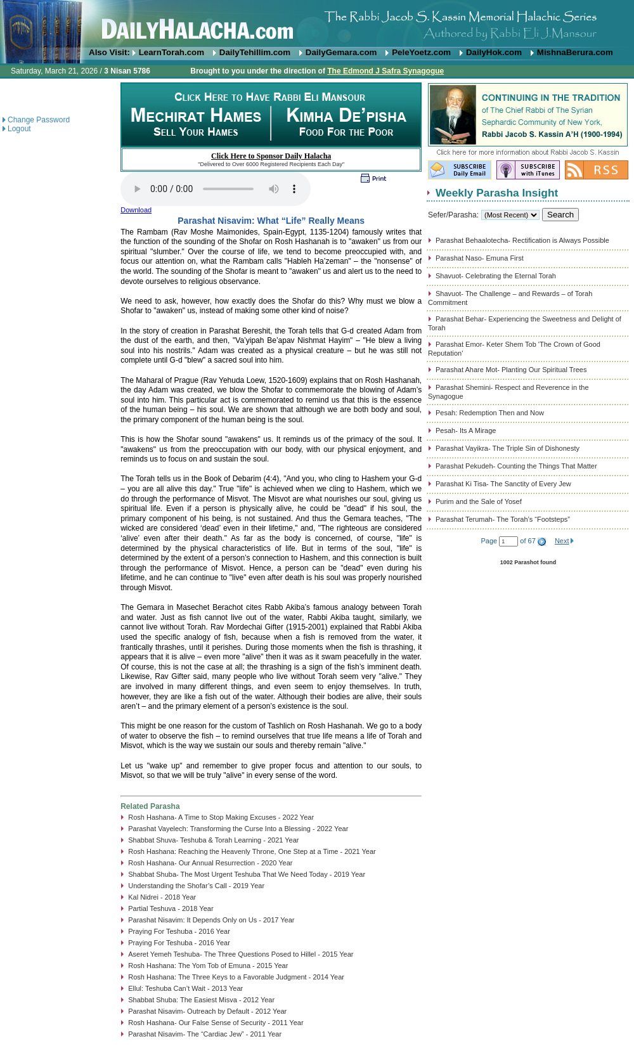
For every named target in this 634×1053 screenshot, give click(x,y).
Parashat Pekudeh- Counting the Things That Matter (516, 466)
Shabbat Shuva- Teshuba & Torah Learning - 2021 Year (213, 840)
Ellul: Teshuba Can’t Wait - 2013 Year (185, 988)
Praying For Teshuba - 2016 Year (179, 931)
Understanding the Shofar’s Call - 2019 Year (196, 885)
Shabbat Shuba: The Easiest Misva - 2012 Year (201, 1000)
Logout (19, 128)
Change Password (39, 119)
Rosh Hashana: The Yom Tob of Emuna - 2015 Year (208, 965)
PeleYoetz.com (421, 52)
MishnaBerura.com (575, 52)
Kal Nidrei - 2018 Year (162, 897)
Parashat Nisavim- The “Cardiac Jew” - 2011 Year (204, 1034)
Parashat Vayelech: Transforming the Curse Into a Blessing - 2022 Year (238, 828)
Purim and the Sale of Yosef (479, 501)
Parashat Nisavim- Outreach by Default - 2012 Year (207, 1011)
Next (562, 541)
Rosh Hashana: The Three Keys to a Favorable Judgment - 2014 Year (236, 977)
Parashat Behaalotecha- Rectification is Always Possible (522, 240)
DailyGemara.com (341, 52)
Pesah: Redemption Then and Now (490, 413)
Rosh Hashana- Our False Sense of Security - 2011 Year (215, 1022)
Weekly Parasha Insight (497, 192)
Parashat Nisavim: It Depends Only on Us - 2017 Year (211, 920)
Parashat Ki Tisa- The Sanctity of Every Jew (503, 484)
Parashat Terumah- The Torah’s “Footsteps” (503, 519)
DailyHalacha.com (317, 24)
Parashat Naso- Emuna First (480, 258)
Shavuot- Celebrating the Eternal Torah (496, 276)
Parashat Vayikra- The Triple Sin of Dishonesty (507, 448)
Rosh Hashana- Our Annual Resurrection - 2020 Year (210, 863)
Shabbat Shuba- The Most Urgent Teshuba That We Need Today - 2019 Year (246, 874)
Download (136, 210)
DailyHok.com (494, 52)
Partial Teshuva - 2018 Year (170, 908)
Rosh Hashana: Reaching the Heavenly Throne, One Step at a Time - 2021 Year (252, 851)
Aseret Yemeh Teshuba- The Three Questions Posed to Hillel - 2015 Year (240, 954)
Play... (215, 189)
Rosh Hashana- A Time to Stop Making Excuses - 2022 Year (221, 817)
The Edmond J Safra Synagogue (385, 71)
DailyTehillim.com (254, 52)
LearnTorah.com (171, 52)
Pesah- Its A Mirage (466, 430)
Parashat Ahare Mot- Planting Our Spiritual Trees (511, 369)
